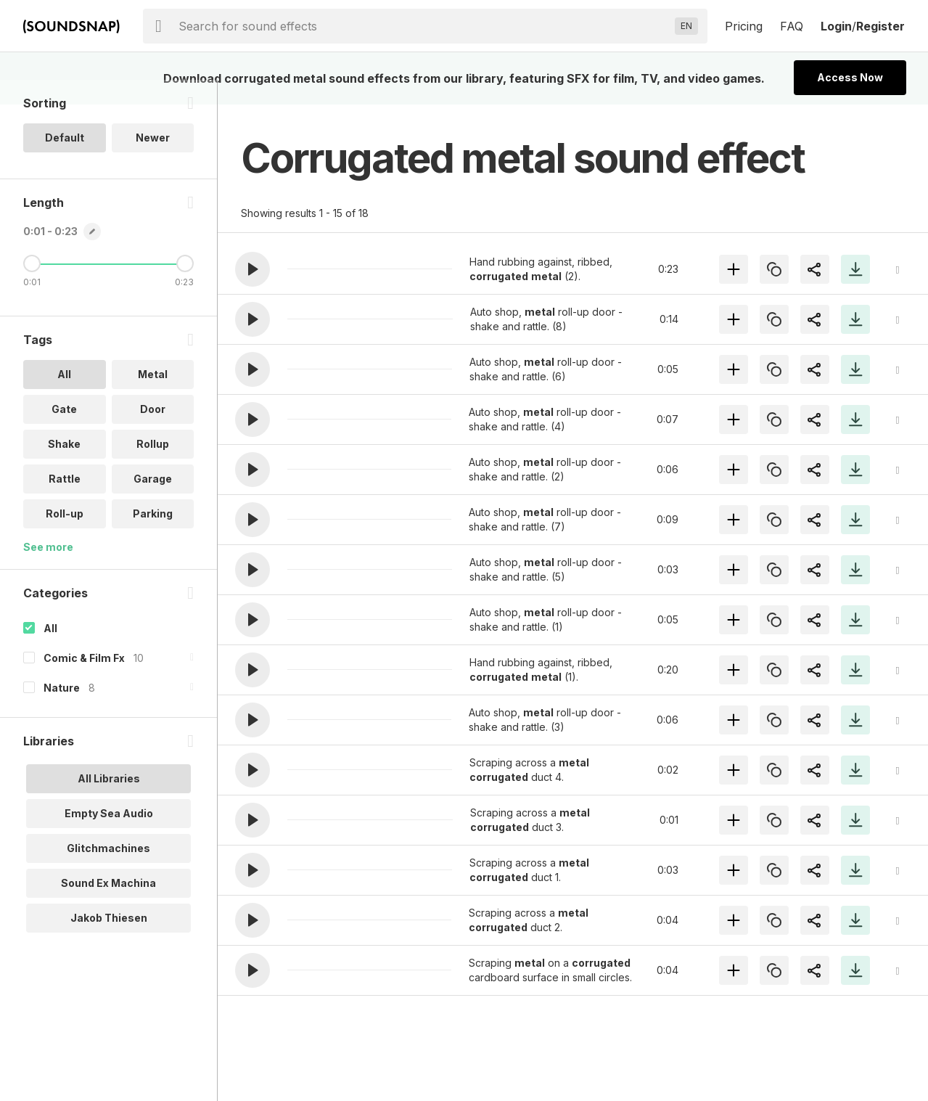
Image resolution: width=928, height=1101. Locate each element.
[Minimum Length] (32, 288)
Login (836, 26)
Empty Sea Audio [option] (109, 838)
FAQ (791, 26)
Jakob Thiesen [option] (108, 942)
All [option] (64, 399)
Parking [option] (153, 538)
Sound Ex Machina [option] (108, 907)
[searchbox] (423, 26)
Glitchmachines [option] (108, 873)
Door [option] (152, 433)
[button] (252, 269)
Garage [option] (153, 503)
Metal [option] (153, 399)
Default (64, 162)
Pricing (744, 26)
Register (880, 26)
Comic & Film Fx (84, 682)
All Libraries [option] (109, 803)
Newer (153, 162)
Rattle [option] (65, 503)
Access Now (850, 77)
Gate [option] (64, 433)
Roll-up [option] (64, 538)
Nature (62, 712)
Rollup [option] (152, 468)
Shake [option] (64, 468)
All (50, 653)
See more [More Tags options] (48, 571)
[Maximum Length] (185, 288)
